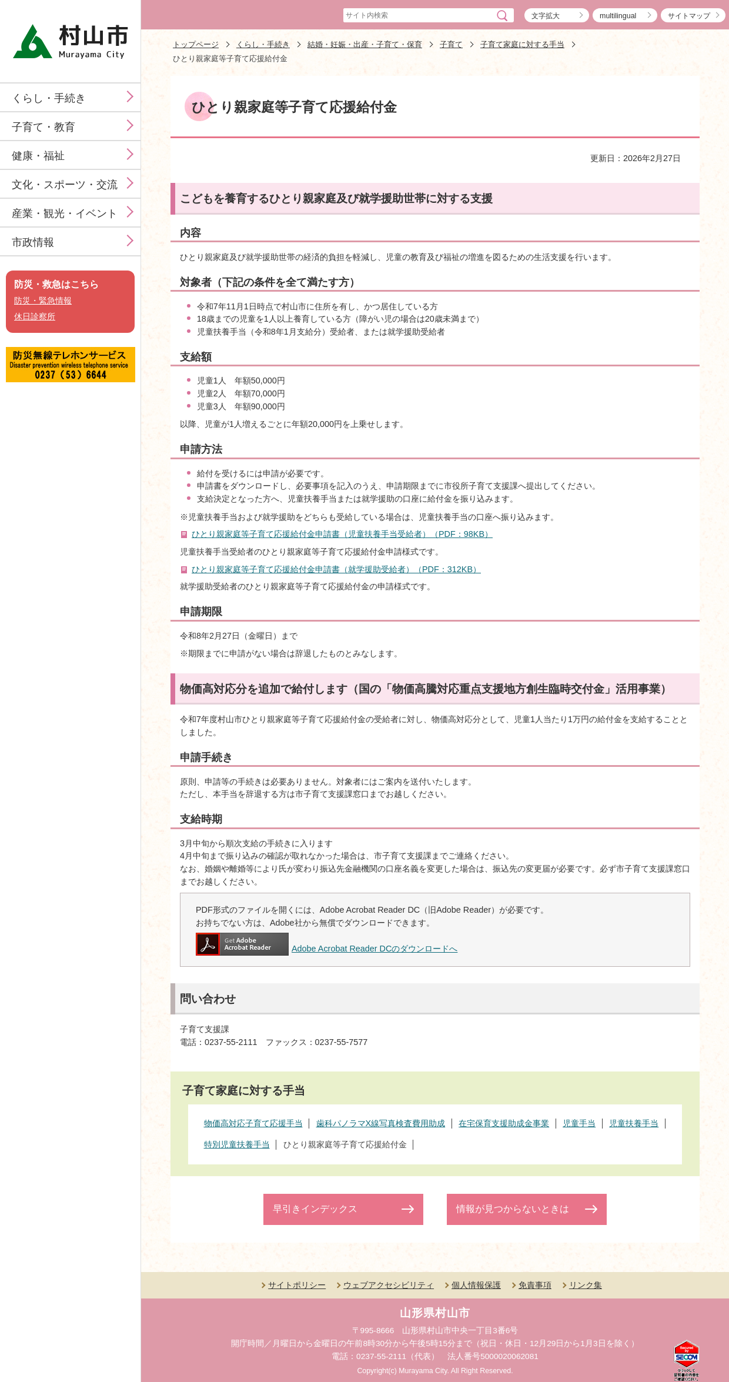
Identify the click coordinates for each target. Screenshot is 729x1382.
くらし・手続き (49, 98)
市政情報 (33, 242)
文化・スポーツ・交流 (65, 185)
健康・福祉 (38, 156)
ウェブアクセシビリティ (388, 1285)
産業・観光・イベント (65, 213)
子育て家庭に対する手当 (522, 44)
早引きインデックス (315, 1209)
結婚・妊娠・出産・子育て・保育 (364, 44)
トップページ (196, 44)
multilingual (618, 16)
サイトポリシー (297, 1285)
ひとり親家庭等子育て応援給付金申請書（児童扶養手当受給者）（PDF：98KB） (342, 534)
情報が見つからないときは (512, 1209)
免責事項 (535, 1285)
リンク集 (585, 1285)
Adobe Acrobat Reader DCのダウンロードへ (326, 948)
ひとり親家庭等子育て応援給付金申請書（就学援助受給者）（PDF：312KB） (336, 569)
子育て (451, 44)
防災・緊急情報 (43, 300)
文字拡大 (545, 16)
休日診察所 (34, 316)
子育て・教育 (43, 127)
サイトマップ (689, 16)
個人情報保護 (476, 1285)
